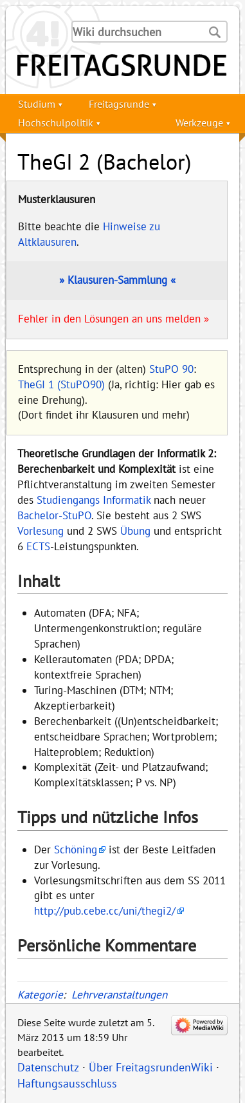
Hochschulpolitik (55, 122)
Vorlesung (40, 531)
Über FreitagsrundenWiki (151, 1067)
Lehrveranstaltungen (119, 995)
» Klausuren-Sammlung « (117, 280)
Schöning (75, 849)
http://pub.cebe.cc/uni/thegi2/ (105, 911)
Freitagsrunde (119, 103)
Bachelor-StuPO (54, 515)
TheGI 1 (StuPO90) (61, 384)
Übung (135, 531)
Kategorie (40, 995)
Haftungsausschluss (67, 1083)
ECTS (38, 546)
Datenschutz (48, 1067)
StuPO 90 (171, 369)
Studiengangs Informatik (93, 500)
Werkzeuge (199, 122)
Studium (36, 103)
